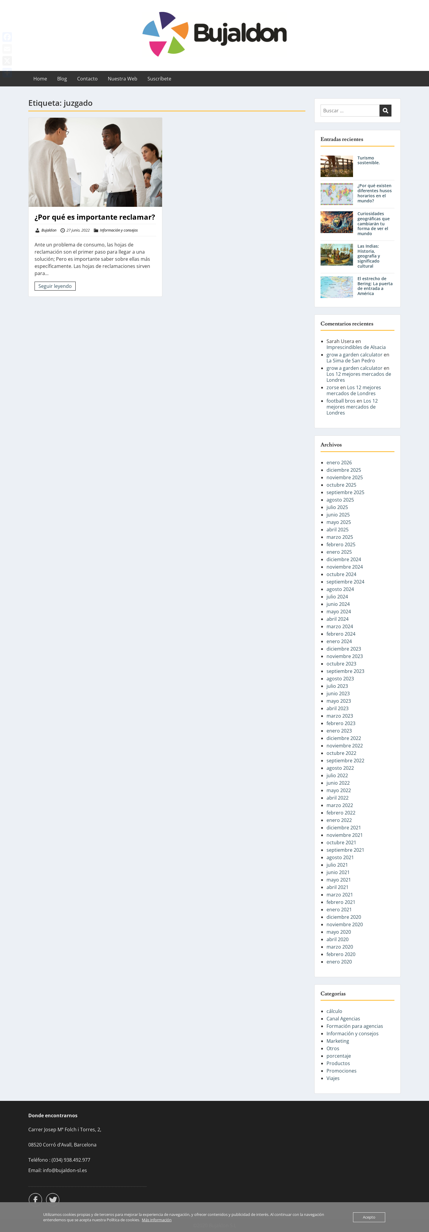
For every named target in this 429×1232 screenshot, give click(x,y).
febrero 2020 (341, 954)
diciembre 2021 (344, 827)
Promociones (342, 1070)
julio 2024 (337, 596)
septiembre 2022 (345, 760)
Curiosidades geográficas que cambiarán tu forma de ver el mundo (374, 223)
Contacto (87, 78)
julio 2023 (337, 686)
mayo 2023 (339, 701)
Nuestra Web (122, 78)
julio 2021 (337, 865)
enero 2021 (339, 909)
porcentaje (339, 1056)
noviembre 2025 (345, 477)
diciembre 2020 (344, 917)
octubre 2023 (341, 663)
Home (40, 78)
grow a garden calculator (355, 354)
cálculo (334, 1011)
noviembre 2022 (345, 745)
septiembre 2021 (345, 850)
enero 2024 (339, 641)
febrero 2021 (341, 902)
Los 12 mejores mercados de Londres (359, 377)
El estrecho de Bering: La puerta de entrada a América (375, 286)
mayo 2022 (339, 790)
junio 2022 (338, 783)
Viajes (333, 1078)
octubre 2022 (341, 753)
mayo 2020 (339, 932)
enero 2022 (339, 820)
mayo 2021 (339, 879)
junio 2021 (338, 872)
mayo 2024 (339, 611)
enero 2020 (339, 961)
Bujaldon (48, 230)
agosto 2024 (340, 589)
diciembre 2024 (344, 559)
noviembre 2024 (345, 567)
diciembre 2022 (344, 738)
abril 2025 (338, 529)
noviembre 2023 (345, 656)
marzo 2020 (340, 947)
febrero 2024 (341, 634)
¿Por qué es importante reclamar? (95, 217)
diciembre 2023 (344, 649)
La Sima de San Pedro (351, 360)
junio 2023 (338, 693)
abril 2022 (338, 798)
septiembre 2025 (345, 492)
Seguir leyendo (55, 286)
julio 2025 (337, 507)
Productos (338, 1063)
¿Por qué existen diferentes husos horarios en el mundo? (375, 193)
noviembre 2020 (345, 924)
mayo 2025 (339, 522)
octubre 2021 (341, 842)
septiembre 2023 (345, 671)
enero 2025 (339, 552)
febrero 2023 (341, 723)
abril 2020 (338, 939)
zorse (333, 387)
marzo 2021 (340, 894)
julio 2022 (337, 775)
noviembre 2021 (345, 835)
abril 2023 (338, 708)
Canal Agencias (343, 1018)
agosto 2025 (340, 499)
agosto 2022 (340, 768)
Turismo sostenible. (369, 160)
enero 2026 (339, 462)
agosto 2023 (340, 678)
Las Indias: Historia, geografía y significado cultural (369, 256)
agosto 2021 (340, 857)
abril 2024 (338, 619)
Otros (333, 1048)
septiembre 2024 (345, 581)
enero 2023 (339, 730)
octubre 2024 (341, 574)
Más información (157, 1219)
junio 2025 (338, 514)
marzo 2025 (340, 537)
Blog (62, 78)
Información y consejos (119, 230)
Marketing (338, 1041)
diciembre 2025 (344, 470)
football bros (341, 401)
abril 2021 (338, 887)
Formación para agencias (355, 1026)
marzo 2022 (340, 805)
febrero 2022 (341, 812)
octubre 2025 (341, 485)
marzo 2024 (340, 626)
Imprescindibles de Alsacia (356, 347)
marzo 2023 (340, 716)
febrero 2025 (341, 544)
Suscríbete (159, 78)
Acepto (369, 1217)
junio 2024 (338, 604)
